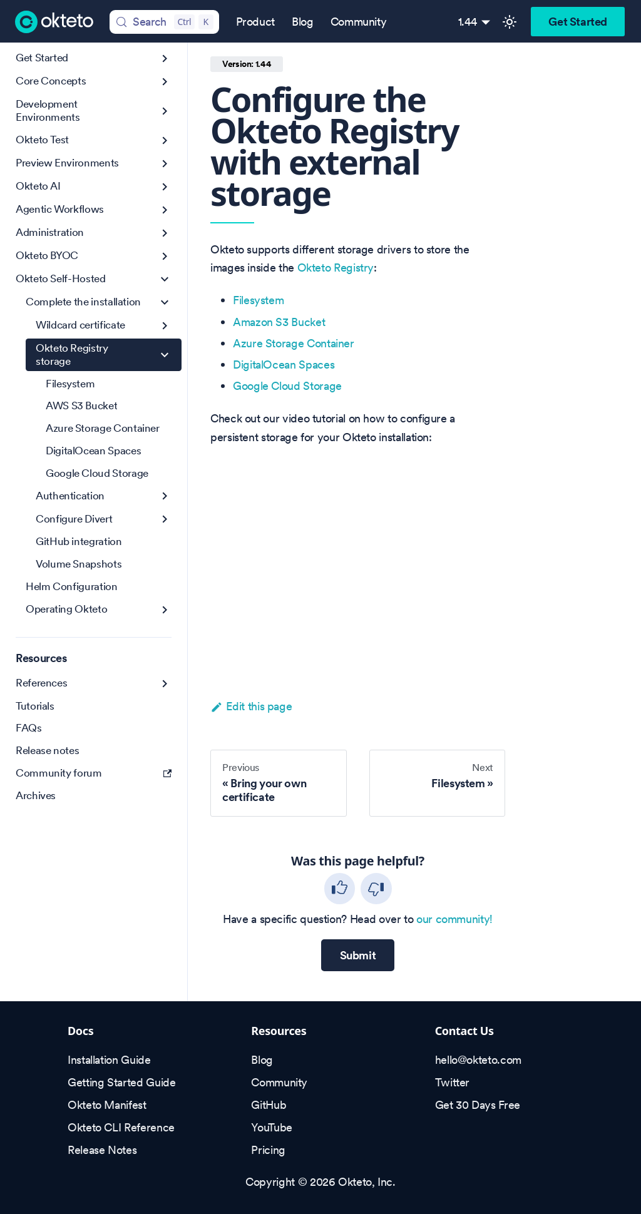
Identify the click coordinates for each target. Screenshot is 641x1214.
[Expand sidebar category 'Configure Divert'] (165, 519)
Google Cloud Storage (287, 386)
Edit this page (251, 706)
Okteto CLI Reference (121, 1127)
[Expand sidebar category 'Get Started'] (165, 58)
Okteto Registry (335, 267)
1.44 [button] (468, 21)
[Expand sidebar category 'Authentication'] (165, 496)
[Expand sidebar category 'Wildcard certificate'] (165, 325)
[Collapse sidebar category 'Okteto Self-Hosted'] (165, 279)
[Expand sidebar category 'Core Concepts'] (165, 81)
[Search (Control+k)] (164, 22)
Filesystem (258, 300)
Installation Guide (109, 1060)
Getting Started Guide (121, 1082)
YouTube (271, 1127)
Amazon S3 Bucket (279, 322)
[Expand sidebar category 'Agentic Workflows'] (165, 210)
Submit (358, 955)
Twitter (452, 1082)
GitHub (268, 1105)
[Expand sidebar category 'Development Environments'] (165, 111)
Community (359, 21)
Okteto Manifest (107, 1105)
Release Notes (102, 1150)
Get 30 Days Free (477, 1105)
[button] (99, 302)
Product (255, 21)
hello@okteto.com (478, 1060)
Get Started (577, 21)
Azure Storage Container (293, 343)
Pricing (268, 1150)
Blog (303, 21)
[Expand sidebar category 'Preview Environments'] (165, 163)
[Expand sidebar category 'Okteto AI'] (165, 186)
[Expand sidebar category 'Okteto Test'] (165, 140)
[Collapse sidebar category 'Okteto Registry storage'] (165, 355)
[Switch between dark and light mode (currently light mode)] (509, 22)
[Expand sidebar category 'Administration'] (165, 233)
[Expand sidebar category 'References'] (165, 683)
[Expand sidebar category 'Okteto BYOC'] (165, 256)
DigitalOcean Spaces (283, 364)
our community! (454, 919)
